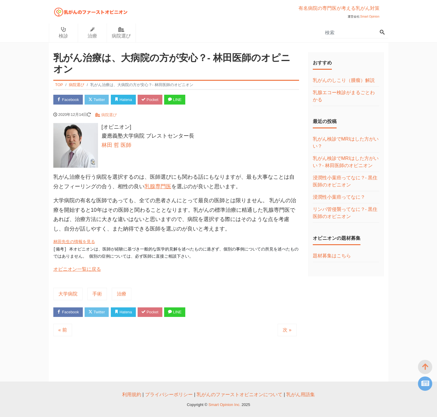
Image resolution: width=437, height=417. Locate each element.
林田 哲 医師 (116, 145)
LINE (175, 99)
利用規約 (131, 394)
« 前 (62, 329)
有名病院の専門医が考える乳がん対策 (339, 8)
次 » (287, 329)
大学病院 (67, 293)
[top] (425, 367)
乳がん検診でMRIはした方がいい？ (346, 142)
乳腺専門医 (157, 186)
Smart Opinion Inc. (225, 404)
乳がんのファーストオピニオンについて (239, 394)
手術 (97, 293)
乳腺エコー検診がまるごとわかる (344, 96)
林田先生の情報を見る (74, 241)
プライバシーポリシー (169, 394)
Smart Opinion (370, 16)
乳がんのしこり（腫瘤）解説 (344, 80)
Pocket (150, 99)
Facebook (68, 99)
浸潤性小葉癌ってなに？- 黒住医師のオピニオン (345, 181)
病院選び (121, 32)
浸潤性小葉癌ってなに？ (339, 197)
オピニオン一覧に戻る (77, 269)
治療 (92, 32)
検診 (63, 32)
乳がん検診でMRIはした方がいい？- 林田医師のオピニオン (346, 162)
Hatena (123, 99)
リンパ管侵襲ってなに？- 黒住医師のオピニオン (345, 213)
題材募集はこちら (332, 255)
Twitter (97, 99)
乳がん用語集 (300, 394)
